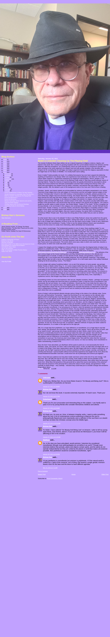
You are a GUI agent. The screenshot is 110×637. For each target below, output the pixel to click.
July (6, 182)
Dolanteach (47, 399)
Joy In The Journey (7, 248)
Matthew (46, 440)
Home (74, 474)
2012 (5, 170)
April (6, 185)
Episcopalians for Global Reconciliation (13, 245)
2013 (5, 168)
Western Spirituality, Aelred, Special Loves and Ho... (19, 201)
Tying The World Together (11, 202)
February (8, 189)
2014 (5, 166)
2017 (5, 161)
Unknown (46, 378)
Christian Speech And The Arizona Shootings (17, 204)
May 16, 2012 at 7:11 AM (50, 467)
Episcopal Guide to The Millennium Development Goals (17, 244)
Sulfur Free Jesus (6, 251)
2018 (5, 159)
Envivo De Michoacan (10, 199)
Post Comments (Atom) (54, 478)
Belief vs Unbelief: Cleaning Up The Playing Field (18, 196)
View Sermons (6, 218)
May (6, 184)
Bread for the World (7, 241)
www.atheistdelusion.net (87, 252)
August (7, 180)
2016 (5, 163)
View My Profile (6, 261)
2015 (5, 165)
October (7, 177)
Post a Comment (43, 471)
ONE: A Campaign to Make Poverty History (14, 250)
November (8, 175)
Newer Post (42, 474)
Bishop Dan (47, 389)
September (8, 179)
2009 (5, 209)
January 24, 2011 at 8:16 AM (51, 408)
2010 (5, 207)
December (8, 174)
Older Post (105, 474)
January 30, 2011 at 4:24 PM (51, 454)
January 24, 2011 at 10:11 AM (51, 423)
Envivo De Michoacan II (11, 197)
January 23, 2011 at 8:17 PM (51, 396)
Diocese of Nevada (7, 242)
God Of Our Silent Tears (8, 247)
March (7, 187)
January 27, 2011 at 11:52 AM (51, 437)
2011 (5, 172)
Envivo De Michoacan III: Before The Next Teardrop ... (19, 192)
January (7, 190)
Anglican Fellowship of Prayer (10, 239)
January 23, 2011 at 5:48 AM (51, 386)
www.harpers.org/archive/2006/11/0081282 (52, 252)
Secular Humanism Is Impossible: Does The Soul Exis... (19, 194)
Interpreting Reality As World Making (14, 206)
